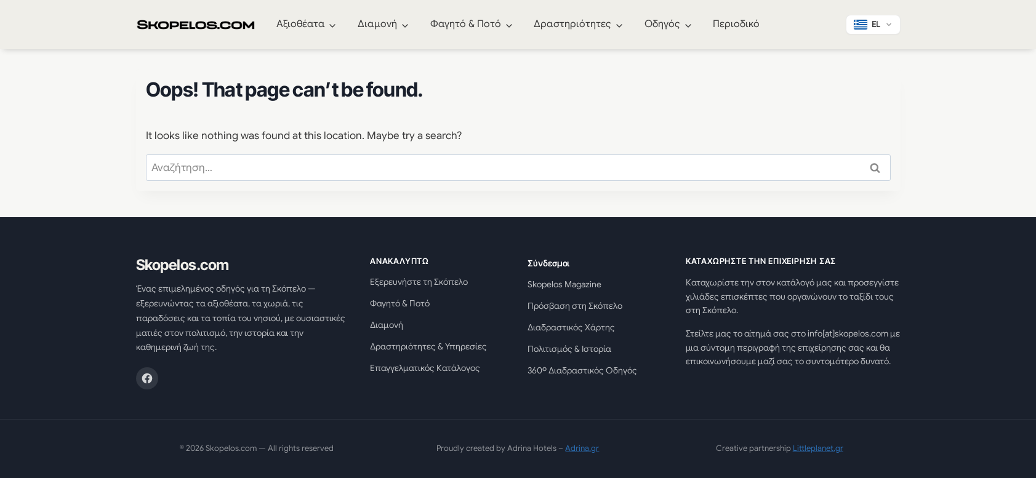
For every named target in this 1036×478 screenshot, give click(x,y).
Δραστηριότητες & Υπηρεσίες (428, 346)
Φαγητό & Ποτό (465, 24)
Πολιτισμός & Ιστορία (569, 348)
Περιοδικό (736, 24)
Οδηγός (662, 24)
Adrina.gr (582, 448)
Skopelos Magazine (564, 284)
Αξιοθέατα (300, 24)
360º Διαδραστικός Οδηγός (582, 370)
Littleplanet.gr (818, 448)
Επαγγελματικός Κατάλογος (425, 367)
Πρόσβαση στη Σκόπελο (575, 305)
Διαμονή (377, 24)
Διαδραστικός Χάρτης (571, 327)
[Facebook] (147, 378)
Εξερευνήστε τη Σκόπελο (419, 281)
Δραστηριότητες (572, 24)
